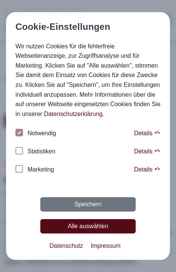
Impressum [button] (106, 246)
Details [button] (147, 133)
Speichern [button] (87, 204)
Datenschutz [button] (66, 246)
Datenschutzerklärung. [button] (74, 114)
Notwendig (35, 133)
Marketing (34, 170)
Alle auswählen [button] (88, 226)
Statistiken (35, 151)
